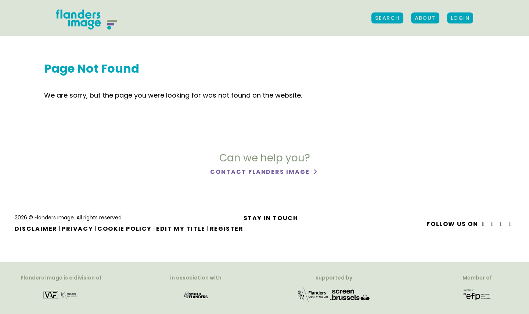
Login (460, 18)
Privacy (77, 228)
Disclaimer (36, 228)
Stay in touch (271, 218)
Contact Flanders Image (260, 172)
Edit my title (180, 228)
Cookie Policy (124, 228)
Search (387, 18)
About (425, 18)
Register (227, 228)
